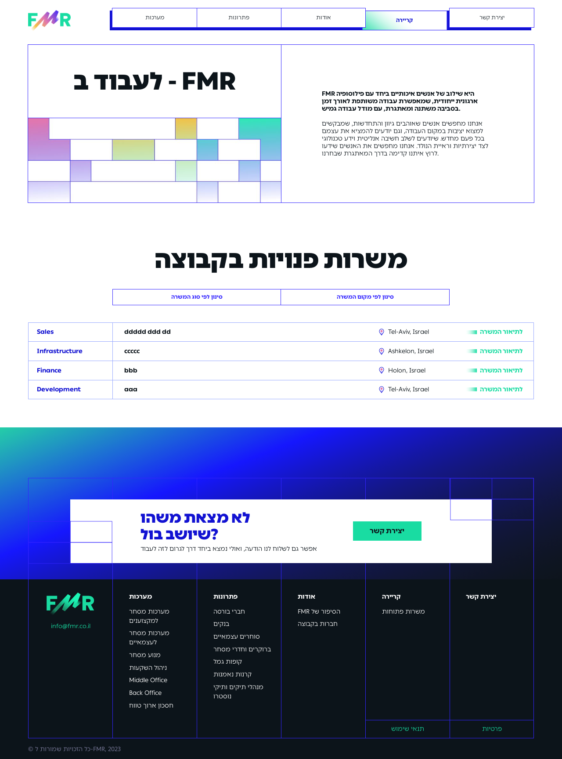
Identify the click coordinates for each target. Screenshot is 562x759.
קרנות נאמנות (232, 674)
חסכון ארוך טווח (151, 705)
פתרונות (225, 596)
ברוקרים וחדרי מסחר (242, 649)
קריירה (391, 596)
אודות (306, 596)
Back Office (145, 693)
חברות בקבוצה (318, 624)
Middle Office (148, 680)
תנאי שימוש (407, 729)
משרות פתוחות (403, 611)
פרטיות (492, 729)
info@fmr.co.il (70, 626)
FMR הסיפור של (319, 611)
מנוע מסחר (145, 655)
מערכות (140, 596)
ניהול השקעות (148, 668)
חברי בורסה (229, 611)
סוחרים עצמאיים (236, 636)
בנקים (221, 624)
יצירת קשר (387, 531)
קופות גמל (227, 661)
